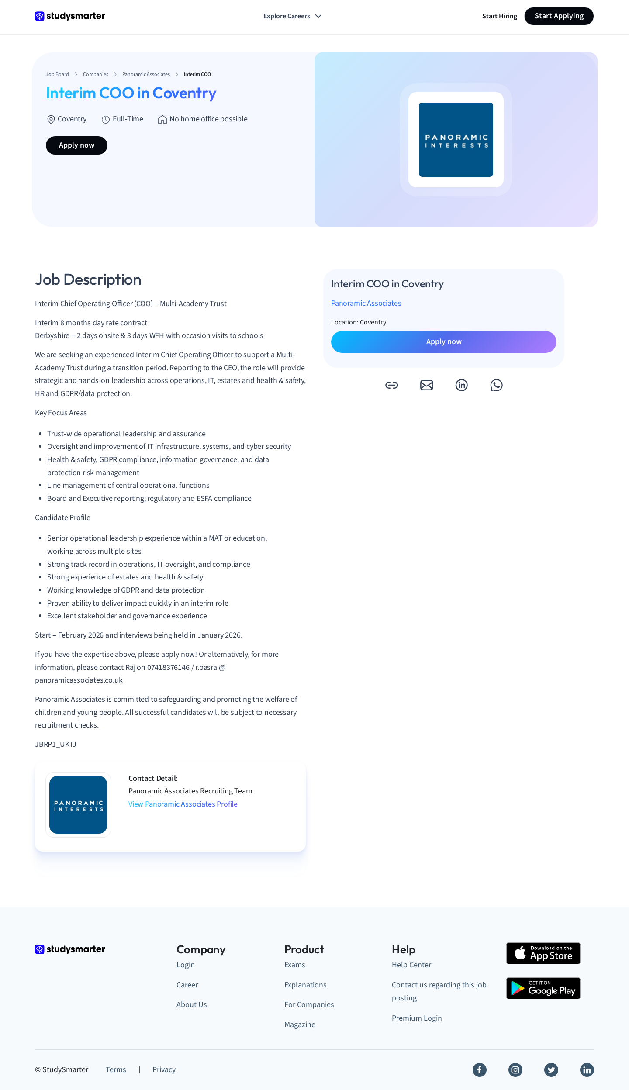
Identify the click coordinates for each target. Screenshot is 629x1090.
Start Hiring (499, 16)
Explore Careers (293, 16)
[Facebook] (480, 1070)
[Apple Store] (543, 953)
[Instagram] (515, 1070)
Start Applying (559, 15)
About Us (191, 1004)
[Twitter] (551, 1070)
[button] (391, 385)
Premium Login (417, 1018)
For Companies (309, 1004)
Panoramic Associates (366, 303)
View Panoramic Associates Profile (183, 804)
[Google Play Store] (543, 988)
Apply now (76, 145)
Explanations (305, 985)
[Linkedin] (587, 1070)
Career (187, 985)
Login (185, 964)
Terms (116, 1069)
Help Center (411, 964)
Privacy (164, 1069)
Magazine (299, 1024)
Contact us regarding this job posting (439, 992)
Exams (294, 964)
